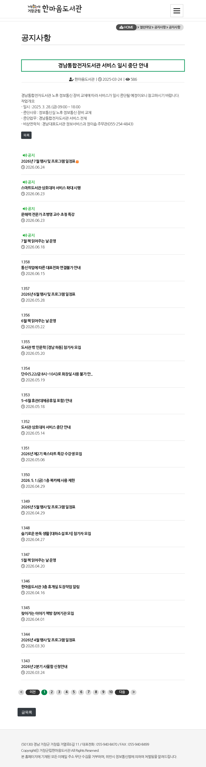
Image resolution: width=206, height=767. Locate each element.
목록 (26, 135)
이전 (32, 692)
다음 (122, 692)
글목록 (26, 712)
